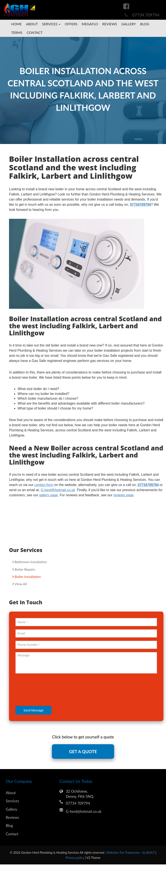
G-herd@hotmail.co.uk (83, 811)
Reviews (109, 24)
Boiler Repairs (25, 569)
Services (12, 801)
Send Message (33, 710)
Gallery (128, 24)
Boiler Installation (28, 576)
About (32, 24)
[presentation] (48, 690)
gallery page (48, 495)
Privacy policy (75, 858)
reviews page (123, 495)
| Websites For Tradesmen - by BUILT (130, 852)
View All (21, 584)
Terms (16, 32)
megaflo (90, 24)
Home (16, 24)
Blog (144, 24)
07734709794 (140, 204)
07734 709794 (145, 14)
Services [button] (51, 24)
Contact (35, 32)
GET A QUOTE (83, 751)
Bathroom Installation (31, 562)
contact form (43, 485)
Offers (71, 24)
